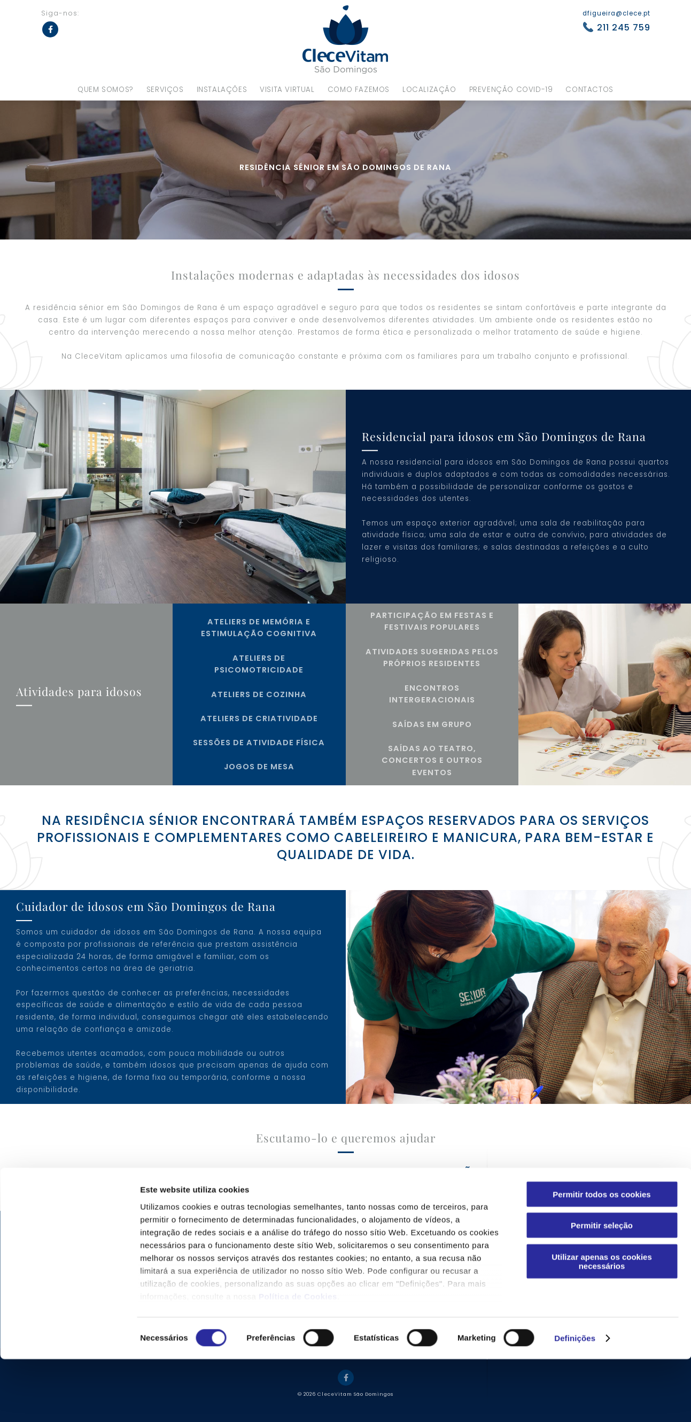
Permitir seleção (602, 1288)
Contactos (589, 89)
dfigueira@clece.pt (616, 13)
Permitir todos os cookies (601, 1257)
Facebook (50, 29)
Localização (429, 89)
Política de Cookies (298, 1359)
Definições (574, 1400)
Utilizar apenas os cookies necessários (602, 1324)
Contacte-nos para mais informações (341, 1174)
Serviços (165, 89)
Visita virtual (287, 89)
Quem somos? (105, 89)
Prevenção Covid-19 (511, 89)
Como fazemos (359, 89)
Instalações (222, 89)
